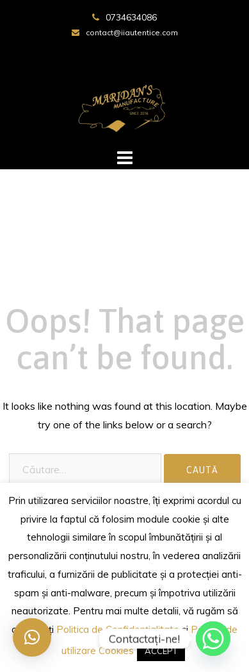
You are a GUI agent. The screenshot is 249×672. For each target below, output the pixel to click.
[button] (32, 637)
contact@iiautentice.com (132, 32)
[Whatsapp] (213, 638)
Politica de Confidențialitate (117, 629)
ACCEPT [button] (161, 651)
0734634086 (131, 17)
